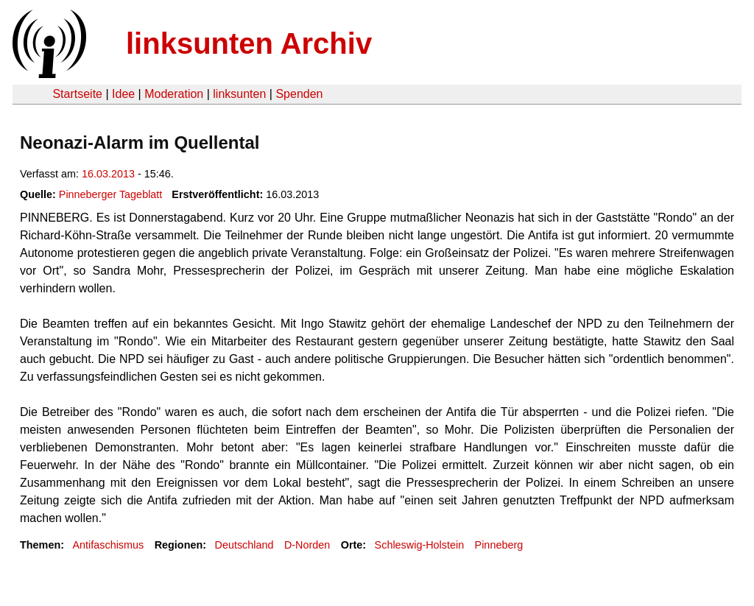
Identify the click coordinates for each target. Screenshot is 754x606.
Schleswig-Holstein (420, 545)
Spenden (299, 94)
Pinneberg (499, 545)
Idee (123, 94)
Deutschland (244, 545)
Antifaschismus (108, 545)
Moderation (173, 94)
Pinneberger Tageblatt (111, 194)
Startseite (77, 94)
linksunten (239, 94)
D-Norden (307, 545)
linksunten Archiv (249, 43)
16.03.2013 (108, 174)
